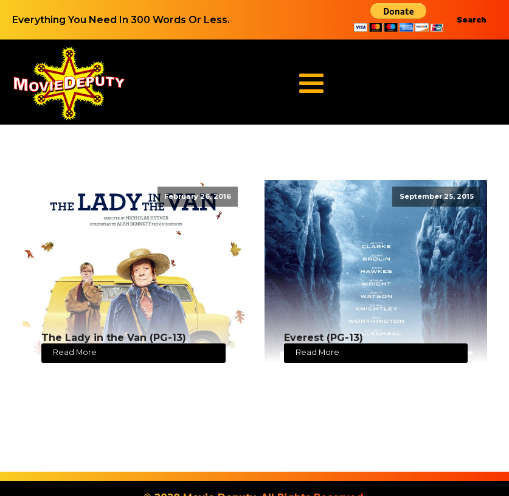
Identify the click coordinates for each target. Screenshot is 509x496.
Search (471, 19)
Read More (75, 352)
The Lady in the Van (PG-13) (113, 337)
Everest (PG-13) (323, 337)
